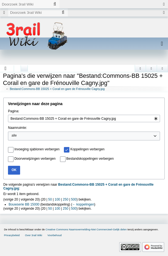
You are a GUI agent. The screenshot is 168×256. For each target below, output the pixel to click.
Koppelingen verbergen (87, 149)
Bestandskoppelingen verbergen (90, 159)
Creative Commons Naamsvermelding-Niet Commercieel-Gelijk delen (86, 229)
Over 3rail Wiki (33, 235)
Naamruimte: (17, 128)
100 (57, 199)
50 (50, 199)
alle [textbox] (14, 135)
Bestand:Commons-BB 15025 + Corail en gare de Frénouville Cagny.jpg (57, 88)
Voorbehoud (54, 235)
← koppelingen (83, 204)
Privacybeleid (12, 235)
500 (74, 199)
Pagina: (13, 111)
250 (65, 199)
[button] (5, 68)
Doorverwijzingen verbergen (34, 159)
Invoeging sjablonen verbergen (36, 149)
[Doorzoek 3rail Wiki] (25, 4)
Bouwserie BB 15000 (24, 204)
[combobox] (84, 118)
